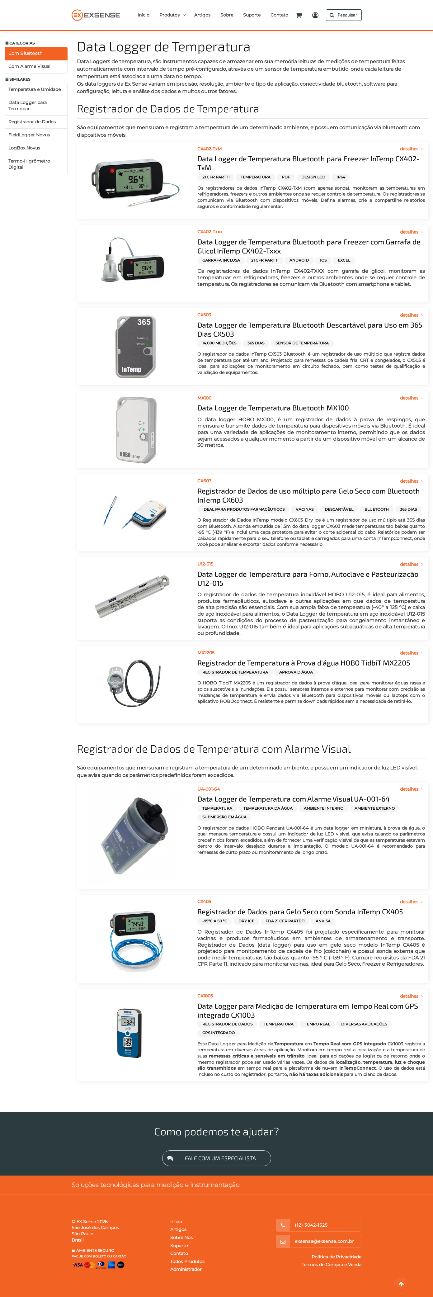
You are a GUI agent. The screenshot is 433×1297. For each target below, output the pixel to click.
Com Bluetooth (25, 53)
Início (176, 1221)
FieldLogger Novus (29, 135)
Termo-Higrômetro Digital (29, 164)
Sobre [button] (226, 15)
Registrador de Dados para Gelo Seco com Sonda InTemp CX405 (300, 911)
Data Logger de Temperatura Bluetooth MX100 (273, 407)
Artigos (178, 1229)
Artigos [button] (202, 15)
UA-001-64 (208, 789)
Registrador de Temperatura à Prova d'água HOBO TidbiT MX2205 (303, 662)
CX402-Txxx (210, 231)
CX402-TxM (209, 149)
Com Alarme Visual (29, 66)
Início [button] (143, 15)
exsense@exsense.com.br (324, 1241)
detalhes (412, 149)
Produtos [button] (169, 15)
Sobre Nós (181, 1237)
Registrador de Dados (32, 122)
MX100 (204, 398)
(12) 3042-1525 (311, 1225)
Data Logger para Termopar (27, 105)
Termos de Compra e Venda (331, 1264)
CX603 (204, 481)
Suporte (179, 1245)
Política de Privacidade (336, 1257)
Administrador (186, 1269)
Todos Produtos (187, 1261)
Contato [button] (279, 15)
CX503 (204, 315)
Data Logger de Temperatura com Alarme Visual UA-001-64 (293, 798)
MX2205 (205, 653)
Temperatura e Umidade (34, 89)
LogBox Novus (24, 148)
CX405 (204, 901)
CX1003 (205, 996)
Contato (179, 1253)
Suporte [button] (252, 15)
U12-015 (205, 564)
